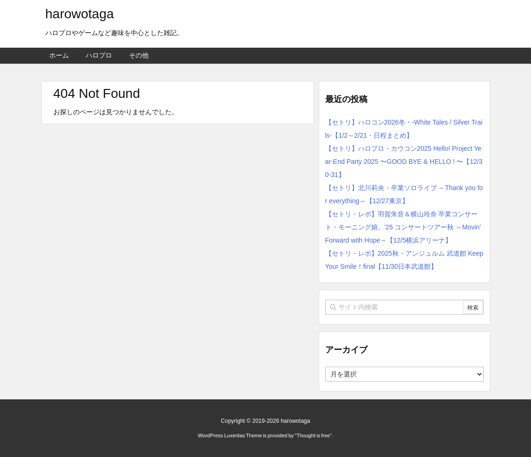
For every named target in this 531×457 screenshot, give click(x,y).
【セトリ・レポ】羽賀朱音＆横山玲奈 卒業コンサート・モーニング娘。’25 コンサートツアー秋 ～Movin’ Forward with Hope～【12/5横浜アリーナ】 (403, 227)
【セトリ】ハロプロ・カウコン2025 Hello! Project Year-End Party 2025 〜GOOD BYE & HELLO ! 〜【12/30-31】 (404, 161)
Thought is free (313, 435)
